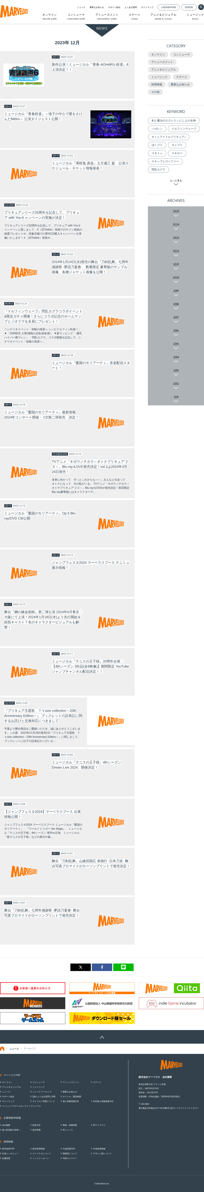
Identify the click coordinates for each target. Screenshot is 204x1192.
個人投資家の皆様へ (11, 1130)
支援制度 (6, 1158)
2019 (176, 291)
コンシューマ (181, 54)
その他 (155, 92)
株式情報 (36, 1130)
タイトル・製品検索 (72, 1096)
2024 (176, 224)
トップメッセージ (40, 1158)
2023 (176, 238)
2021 (176, 264)
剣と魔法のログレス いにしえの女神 (174, 120)
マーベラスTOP (12, 1075)
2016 (176, 330)
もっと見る (176, 180)
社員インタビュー (10, 1153)
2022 (176, 251)
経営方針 (36, 1125)
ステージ (181, 77)
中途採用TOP (69, 1149)
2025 (176, 211)
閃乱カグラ (158, 169)
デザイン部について (102, 1153)
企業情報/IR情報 (168, 7)
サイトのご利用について (43, 1101)
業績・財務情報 (70, 1125)
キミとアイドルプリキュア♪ (169, 136)
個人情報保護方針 (71, 1101)
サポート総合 (114, 7)
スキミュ (157, 153)
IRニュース (68, 1130)
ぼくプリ (157, 145)
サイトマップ (147, 7)
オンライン (158, 54)
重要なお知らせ (97, 7)
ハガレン (157, 128)
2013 (176, 370)
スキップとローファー (165, 161)
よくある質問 (131, 7)
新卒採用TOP (8, 1149)
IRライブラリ (99, 1125)
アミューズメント (162, 62)
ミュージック (159, 77)
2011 (176, 397)
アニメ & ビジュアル (11, 1087)
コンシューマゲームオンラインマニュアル (21, 1106)
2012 (176, 383)
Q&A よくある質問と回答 (44, 1096)
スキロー (177, 153)
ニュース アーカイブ (41, 1092)
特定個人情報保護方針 (103, 1101)
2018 (176, 304)
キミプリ (177, 145)
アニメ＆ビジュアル (163, 69)
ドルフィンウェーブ (184, 128)
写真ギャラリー (70, 1158)
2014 (176, 357)
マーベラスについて (41, 1153)
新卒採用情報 (38, 1149)
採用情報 (189, 7)
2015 (176, 344)
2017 (176, 317)
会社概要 (6, 1125)
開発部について (70, 1153)
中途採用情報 (99, 1149)
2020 (176, 277)
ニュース (81, 7)
